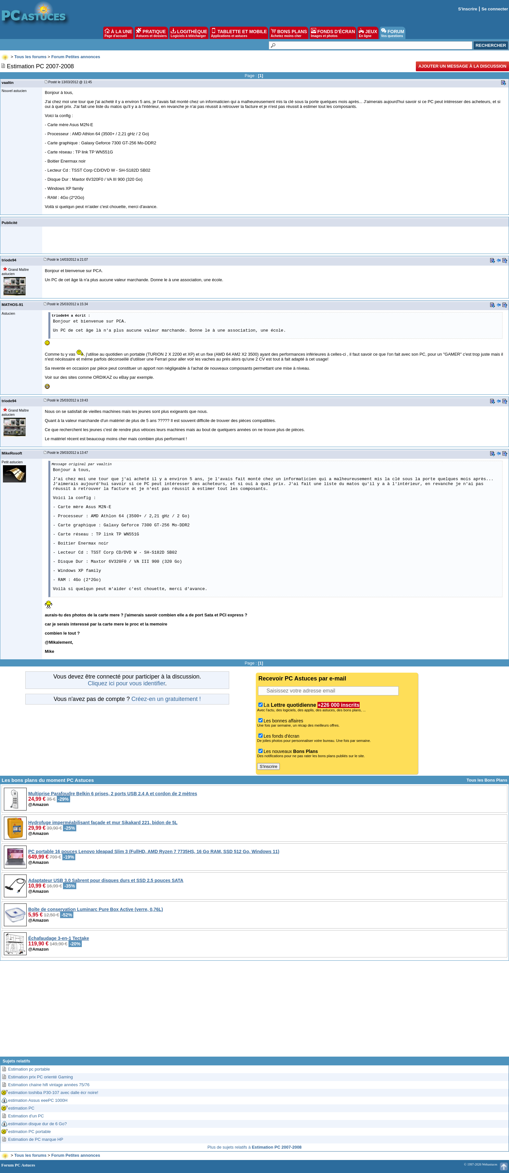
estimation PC (21, 1108)
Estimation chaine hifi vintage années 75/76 (49, 1084)
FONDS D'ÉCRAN (333, 33)
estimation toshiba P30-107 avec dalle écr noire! (53, 1092)
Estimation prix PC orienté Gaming (40, 1076)
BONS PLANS (289, 33)
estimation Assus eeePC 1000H (38, 1100)
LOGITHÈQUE (189, 33)
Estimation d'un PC (26, 1116)
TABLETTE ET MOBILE (239, 33)
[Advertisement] (254, 1011)
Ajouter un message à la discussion (462, 66)
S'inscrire (467, 9)
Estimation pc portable (29, 1069)
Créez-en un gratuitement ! (166, 699)
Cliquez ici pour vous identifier (126, 683)
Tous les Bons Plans (486, 780)
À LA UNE (118, 33)
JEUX (368, 33)
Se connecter (494, 9)
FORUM (392, 33)
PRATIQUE (151, 33)
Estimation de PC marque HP (35, 1139)
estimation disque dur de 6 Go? (37, 1123)
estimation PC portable (29, 1131)
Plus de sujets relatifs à (254, 1147)
